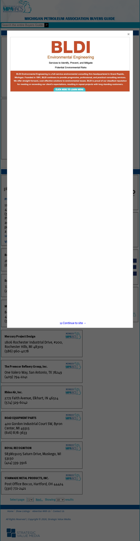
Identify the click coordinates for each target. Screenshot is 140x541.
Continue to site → (73, 323)
